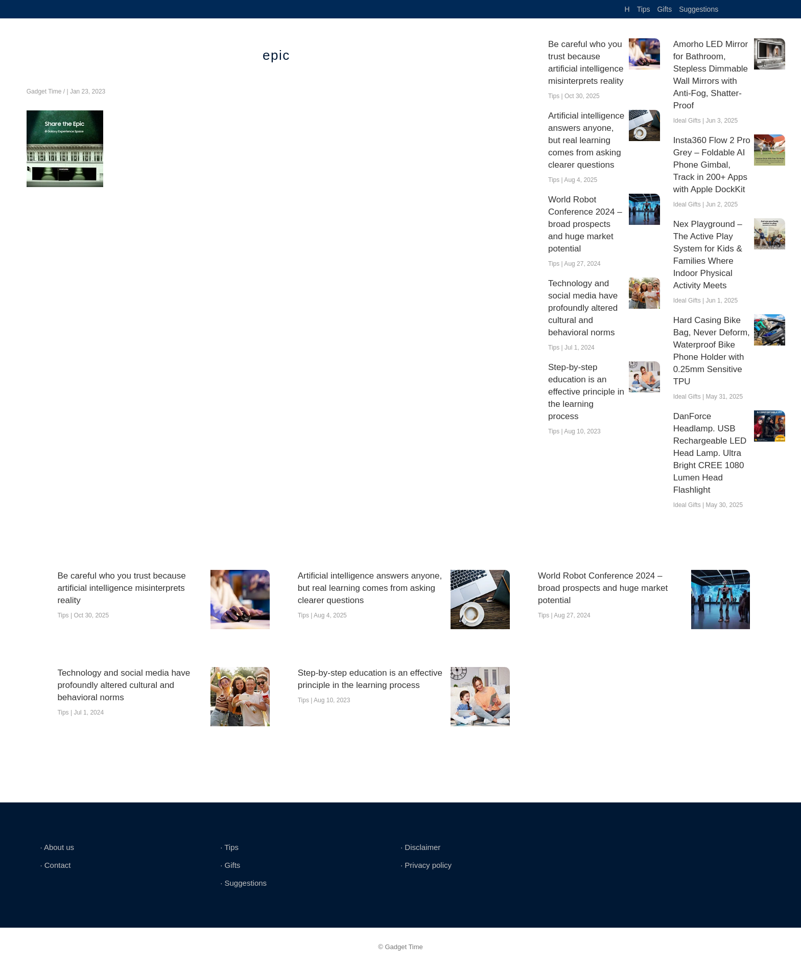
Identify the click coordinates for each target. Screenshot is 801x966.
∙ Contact (55, 865)
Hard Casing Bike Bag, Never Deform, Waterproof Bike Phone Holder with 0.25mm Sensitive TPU (711, 350)
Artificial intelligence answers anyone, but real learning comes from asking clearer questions (586, 140)
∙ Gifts (230, 865)
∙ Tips (229, 847)
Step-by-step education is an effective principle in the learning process (586, 391)
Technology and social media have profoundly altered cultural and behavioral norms (583, 308)
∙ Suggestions (243, 883)
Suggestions (698, 9)
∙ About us (57, 847)
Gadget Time (44, 91)
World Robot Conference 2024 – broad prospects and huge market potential (585, 224)
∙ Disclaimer (420, 847)
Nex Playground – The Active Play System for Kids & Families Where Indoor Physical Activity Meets (707, 254)
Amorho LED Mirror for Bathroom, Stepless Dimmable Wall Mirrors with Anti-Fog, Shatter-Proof (710, 74)
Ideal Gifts (687, 120)
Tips (643, 9)
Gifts (664, 9)
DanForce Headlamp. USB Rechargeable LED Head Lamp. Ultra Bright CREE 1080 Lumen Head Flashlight (710, 453)
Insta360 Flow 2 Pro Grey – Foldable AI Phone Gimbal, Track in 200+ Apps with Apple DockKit (711, 164)
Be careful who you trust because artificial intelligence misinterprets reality (585, 62)
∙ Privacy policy (426, 865)
